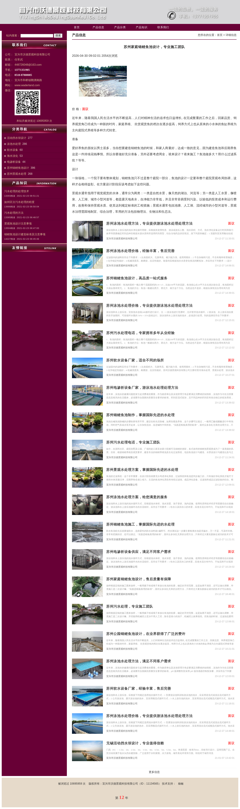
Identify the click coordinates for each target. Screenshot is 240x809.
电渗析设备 (14, 161)
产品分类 (120, 27)
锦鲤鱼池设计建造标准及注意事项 (24, 234)
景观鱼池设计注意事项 (18, 223)
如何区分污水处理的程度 (19, 202)
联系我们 (163, 27)
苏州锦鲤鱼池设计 (18, 167)
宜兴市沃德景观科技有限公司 (121, 238)
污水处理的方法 (13, 212)
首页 (77, 27)
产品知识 (141, 27)
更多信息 (154, 772)
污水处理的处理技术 (16, 191)
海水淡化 (12, 155)
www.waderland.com (27, 85)
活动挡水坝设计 (16, 137)
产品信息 (98, 27)
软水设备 (12, 149)
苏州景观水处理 (16, 173)
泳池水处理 (14, 143)
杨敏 (181, 783)
